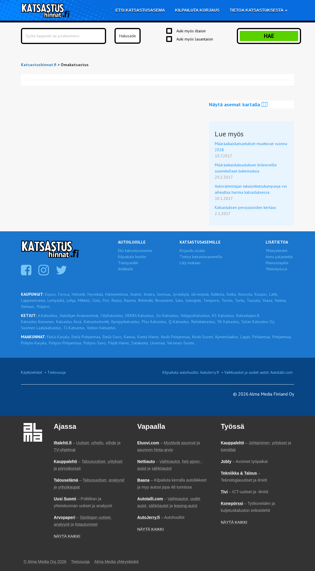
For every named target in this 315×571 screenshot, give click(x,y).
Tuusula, (254, 300)
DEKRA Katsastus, (140, 315)
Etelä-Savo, (112, 336)
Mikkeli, (84, 300)
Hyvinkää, (95, 294)
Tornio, (227, 300)
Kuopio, (261, 294)
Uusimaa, (158, 343)
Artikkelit (125, 269)
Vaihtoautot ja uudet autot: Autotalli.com (258, 372)
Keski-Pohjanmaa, (176, 336)
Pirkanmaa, (261, 336)
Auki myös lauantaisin (194, 39)
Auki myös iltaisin (191, 31)
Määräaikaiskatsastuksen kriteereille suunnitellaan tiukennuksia (246, 168)
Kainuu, (130, 336)
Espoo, (51, 294)
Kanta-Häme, (148, 336)
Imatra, (149, 294)
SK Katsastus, (228, 321)
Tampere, (211, 300)
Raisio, (117, 300)
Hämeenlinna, (117, 294)
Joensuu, (164, 294)
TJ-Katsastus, (74, 327)
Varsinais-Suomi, (181, 343)
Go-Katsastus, (167, 315)
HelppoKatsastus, (196, 315)
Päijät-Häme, (119, 343)
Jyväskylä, (181, 294)
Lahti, (273, 294)
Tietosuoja (56, 372)
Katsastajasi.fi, (248, 315)
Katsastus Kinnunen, (38, 321)
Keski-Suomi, (203, 336)
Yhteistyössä (276, 269)
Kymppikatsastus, (125, 321)
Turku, (240, 300)
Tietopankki (128, 262)
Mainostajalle (277, 262)
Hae (269, 36)
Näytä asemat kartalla (238, 104)
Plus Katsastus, (154, 321)
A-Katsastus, (48, 315)
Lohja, (71, 300)
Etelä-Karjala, (58, 336)
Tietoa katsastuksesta (258, 10)
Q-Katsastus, (179, 321)
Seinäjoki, (193, 300)
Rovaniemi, (164, 300)
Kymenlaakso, (227, 336)
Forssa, (64, 294)
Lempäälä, (56, 300)
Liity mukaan (190, 262)
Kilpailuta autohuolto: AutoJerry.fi (190, 372)
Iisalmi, (136, 294)
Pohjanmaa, (282, 336)
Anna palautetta (279, 256)
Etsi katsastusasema (140, 10)
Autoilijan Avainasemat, (79, 315)
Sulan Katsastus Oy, (258, 321)
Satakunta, (140, 343)
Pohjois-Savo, (95, 343)
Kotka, (232, 294)
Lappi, (245, 336)
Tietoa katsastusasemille (201, 256)
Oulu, (96, 300)
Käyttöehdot (31, 372)
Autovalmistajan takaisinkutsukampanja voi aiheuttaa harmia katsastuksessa (251, 189)
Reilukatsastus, (203, 321)
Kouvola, (245, 294)
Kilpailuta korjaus (197, 10)
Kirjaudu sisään (192, 250)
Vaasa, (267, 300)
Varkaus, (28, 306)
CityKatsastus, (112, 315)
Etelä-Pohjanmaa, (86, 336)
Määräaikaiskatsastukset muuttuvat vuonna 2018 (251, 146)
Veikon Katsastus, (101, 327)
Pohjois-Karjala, (34, 343)
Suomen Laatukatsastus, (41, 327)
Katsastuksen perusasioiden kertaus (245, 207)
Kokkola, (218, 294)
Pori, (106, 300)
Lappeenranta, (33, 300)
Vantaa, (281, 300)
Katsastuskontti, (97, 321)
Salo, (179, 300)
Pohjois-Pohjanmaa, (65, 343)
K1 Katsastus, (223, 315)
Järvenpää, (200, 294)
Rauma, (130, 300)
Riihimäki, (146, 300)
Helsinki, (79, 294)
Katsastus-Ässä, (69, 321)
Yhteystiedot (276, 250)
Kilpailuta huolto (132, 256)
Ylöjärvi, (43, 306)
